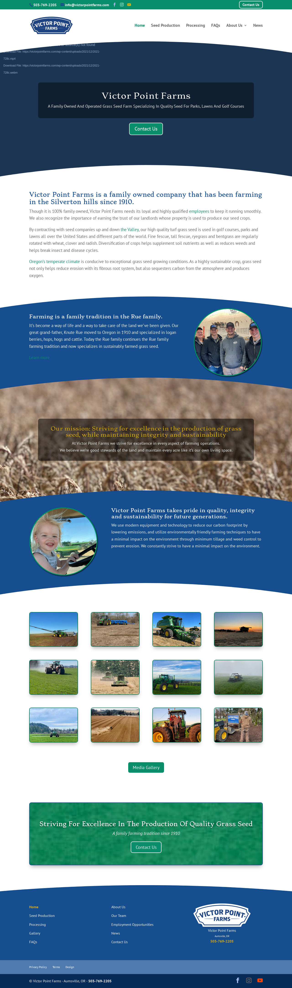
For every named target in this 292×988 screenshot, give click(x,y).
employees (199, 211)
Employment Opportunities (132, 924)
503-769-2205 (45, 5)
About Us (234, 26)
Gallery (34, 933)
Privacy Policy (38, 967)
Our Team (118, 915)
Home (140, 26)
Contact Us (250, 4)
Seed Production (165, 26)
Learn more (39, 357)
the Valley (130, 229)
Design (69, 967)
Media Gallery (146, 767)
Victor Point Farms (146, 96)
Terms (56, 967)
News (258, 26)
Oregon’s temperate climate (54, 261)
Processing (195, 26)
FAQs (215, 26)
